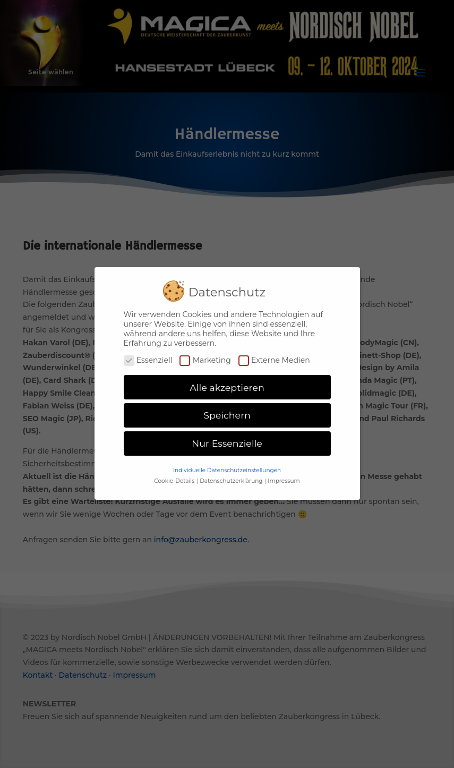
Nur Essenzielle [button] (227, 438)
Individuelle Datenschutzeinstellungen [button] (227, 465)
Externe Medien (274, 355)
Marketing (204, 355)
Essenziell (148, 355)
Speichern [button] (227, 410)
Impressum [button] (283, 475)
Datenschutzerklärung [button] (232, 475)
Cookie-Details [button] (175, 475)
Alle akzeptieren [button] (227, 382)
